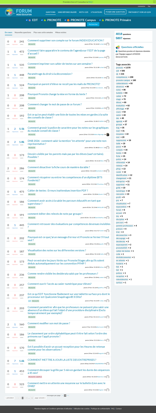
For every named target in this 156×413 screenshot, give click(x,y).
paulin (102, 244)
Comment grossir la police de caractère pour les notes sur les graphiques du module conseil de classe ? (68, 129)
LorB (102, 98)
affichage (120, 108)
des (117, 118)
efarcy (102, 340)
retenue (119, 165)
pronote (119, 67)
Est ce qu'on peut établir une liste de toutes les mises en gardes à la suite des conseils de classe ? (68, 116)
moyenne (120, 134)
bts (117, 216)
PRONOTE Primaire (116, 20)
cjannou (101, 57)
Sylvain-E (101, 194)
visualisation (121, 203)
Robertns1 (100, 376)
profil (118, 197)
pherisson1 (100, 327)
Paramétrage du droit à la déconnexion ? (50, 73)
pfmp (118, 169)
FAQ (112, 409)
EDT (33, 20)
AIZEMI (101, 121)
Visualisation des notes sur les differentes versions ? (57, 250)
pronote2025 (121, 248)
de (117, 74)
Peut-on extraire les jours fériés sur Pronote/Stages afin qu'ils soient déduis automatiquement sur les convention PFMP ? (66, 262)
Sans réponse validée (67, 12)
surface (119, 282)
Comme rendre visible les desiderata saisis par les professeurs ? (63, 273)
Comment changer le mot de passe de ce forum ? (55, 104)
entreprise (120, 181)
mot (118, 137)
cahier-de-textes (123, 251)
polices (119, 273)
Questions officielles (130, 47)
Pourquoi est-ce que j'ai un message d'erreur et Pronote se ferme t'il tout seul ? (68, 238)
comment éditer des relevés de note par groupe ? (55, 213)
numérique (120, 191)
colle (118, 254)
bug (117, 127)
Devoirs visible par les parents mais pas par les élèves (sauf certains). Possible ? (66, 155)
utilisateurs (96, 12)
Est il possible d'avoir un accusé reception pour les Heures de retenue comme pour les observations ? (66, 348)
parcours (120, 222)
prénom (119, 229)
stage (118, 99)
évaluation (120, 105)
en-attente (120, 260)
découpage (120, 238)
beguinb (101, 353)
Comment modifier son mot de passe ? (49, 323)
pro (117, 200)
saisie (118, 115)
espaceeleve (121, 206)
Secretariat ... (100, 88)
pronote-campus (123, 80)
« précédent (9, 398)
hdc (117, 267)
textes (118, 153)
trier (118, 232)
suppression (121, 140)
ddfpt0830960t (99, 363)
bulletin (119, 93)
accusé (119, 213)
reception (120, 276)
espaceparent (121, 244)
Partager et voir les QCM (139, 12)
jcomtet (101, 277)
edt (117, 71)
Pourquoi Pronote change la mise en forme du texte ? (57, 94)
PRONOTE (52, 20)
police (118, 159)
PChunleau (100, 184)
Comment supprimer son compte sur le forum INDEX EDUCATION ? (66, 40)
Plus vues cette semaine (43, 32)
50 (68, 395)
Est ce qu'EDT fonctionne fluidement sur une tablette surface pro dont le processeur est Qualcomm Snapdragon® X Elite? (69, 295)
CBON (102, 230)
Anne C (101, 147)
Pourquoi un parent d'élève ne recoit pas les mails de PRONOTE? (64, 83)
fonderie (119, 263)
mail (118, 131)
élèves (118, 102)
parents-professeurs (124, 225)
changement (121, 178)
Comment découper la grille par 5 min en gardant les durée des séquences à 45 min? (69, 371)
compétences (121, 77)
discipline (120, 219)
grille (118, 188)
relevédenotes (122, 279)
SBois (102, 160)
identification (121, 175)
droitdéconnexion (123, 257)
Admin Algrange (99, 134)
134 (32, 398)
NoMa (102, 254)
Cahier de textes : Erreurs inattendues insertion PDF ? (58, 190)
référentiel (120, 162)
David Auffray (99, 217)
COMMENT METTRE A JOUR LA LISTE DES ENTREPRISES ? (62, 359)
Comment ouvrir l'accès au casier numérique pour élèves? (59, 283)
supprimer (120, 184)
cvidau (101, 301)
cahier (118, 96)
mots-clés (83, 12)
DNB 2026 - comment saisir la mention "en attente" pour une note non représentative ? (67, 142)
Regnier (101, 390)
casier (118, 172)
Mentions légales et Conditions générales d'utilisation (53, 409)
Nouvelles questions (23, 32)
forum (118, 210)
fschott (101, 44)
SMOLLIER (100, 207)
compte (119, 150)
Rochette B (99, 171)
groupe (119, 124)
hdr (117, 270)
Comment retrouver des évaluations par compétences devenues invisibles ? (69, 225)
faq (149, 6)
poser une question (115, 12)
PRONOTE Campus (81, 20)
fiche (118, 156)
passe (118, 146)
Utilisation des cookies (82, 409)
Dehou (101, 267)
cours (118, 112)
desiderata (120, 241)
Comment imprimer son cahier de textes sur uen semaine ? (60, 63)
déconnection (121, 235)
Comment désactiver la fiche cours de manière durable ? (59, 167)
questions (50, 12)
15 (62, 395)
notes (118, 90)
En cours (8, 32)
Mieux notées (60, 32)
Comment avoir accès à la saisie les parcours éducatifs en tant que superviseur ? (64, 202)
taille (118, 143)
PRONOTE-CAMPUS (35, 377)
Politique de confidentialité (100, 409)
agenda (119, 121)
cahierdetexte (122, 83)
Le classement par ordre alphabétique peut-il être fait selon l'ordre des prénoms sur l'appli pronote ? (67, 335)
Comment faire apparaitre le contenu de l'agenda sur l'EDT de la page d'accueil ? (66, 52)
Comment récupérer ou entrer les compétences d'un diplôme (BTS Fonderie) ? (65, 179)
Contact (119, 409)
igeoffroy (101, 287)
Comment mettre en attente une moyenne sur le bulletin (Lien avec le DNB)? (66, 385)
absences (120, 86)
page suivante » (40, 398)
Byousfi (101, 317)
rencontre (120, 194)
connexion (141, 6)
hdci (102, 77)
